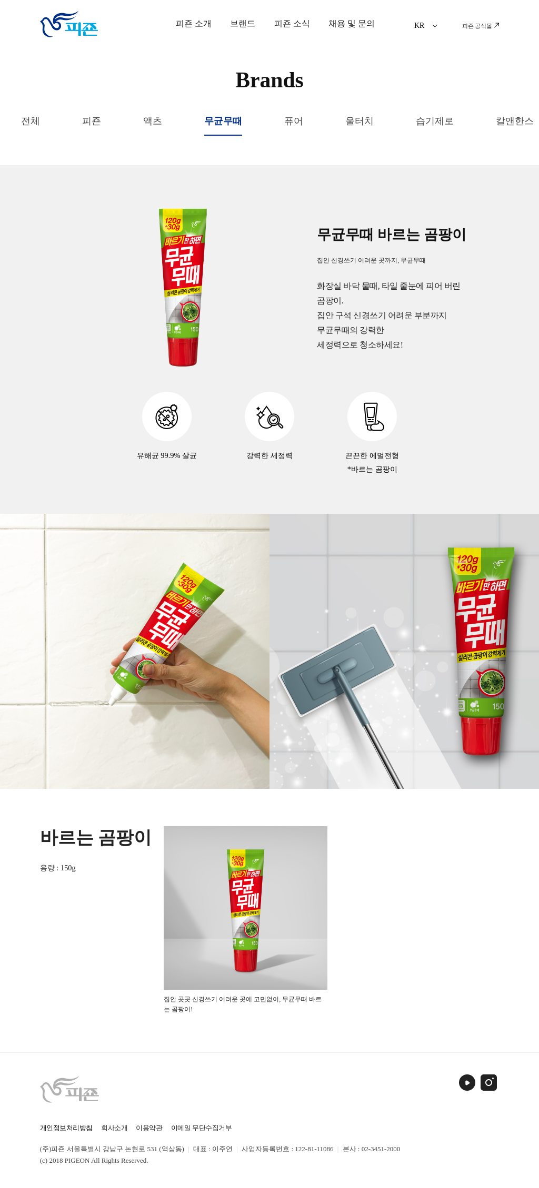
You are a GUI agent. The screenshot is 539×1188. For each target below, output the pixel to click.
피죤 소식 (292, 23)
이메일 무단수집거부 (201, 1128)
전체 (30, 121)
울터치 (359, 121)
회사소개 (114, 1128)
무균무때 (223, 121)
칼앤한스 (515, 121)
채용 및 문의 (351, 23)
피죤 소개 (194, 23)
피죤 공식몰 (481, 26)
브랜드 (242, 23)
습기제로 (435, 121)
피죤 (91, 121)
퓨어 (293, 121)
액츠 (152, 121)
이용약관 (149, 1128)
